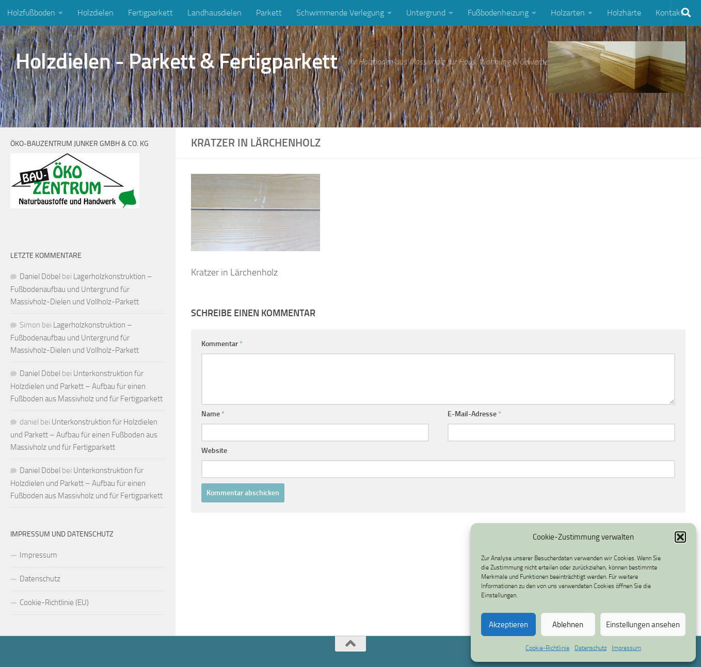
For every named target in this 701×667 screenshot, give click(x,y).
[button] (680, 537)
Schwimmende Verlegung (340, 13)
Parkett (269, 13)
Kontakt (669, 13)
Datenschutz (591, 648)
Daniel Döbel (40, 276)
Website (214, 450)
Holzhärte (624, 13)
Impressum (626, 648)
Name (213, 414)
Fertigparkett (150, 13)
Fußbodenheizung (498, 13)
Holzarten (568, 13)
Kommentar (222, 343)
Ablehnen (567, 624)
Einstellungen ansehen (643, 624)
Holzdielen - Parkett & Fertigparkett (176, 61)
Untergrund (425, 13)
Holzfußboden (31, 13)
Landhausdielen (214, 13)
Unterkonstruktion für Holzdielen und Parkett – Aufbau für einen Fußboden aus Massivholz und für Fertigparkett (86, 386)
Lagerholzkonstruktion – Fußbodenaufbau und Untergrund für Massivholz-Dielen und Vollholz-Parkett (81, 289)
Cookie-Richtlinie (547, 648)
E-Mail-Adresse (474, 414)
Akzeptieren (508, 624)
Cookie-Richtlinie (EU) (54, 602)
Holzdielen (95, 13)
